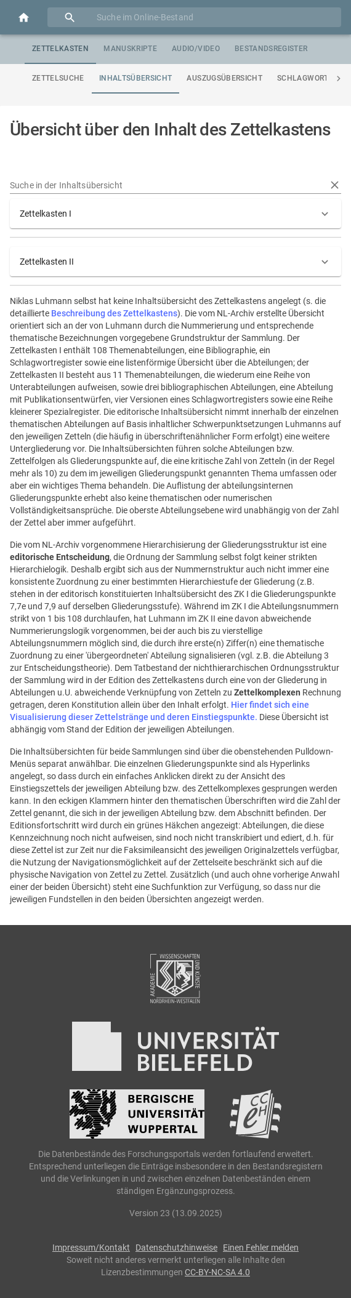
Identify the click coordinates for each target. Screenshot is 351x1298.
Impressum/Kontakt (91, 1247)
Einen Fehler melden (261, 1247)
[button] (175, 213)
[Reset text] (335, 185)
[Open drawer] (24, 17)
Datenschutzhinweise (176, 1247)
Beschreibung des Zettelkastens (114, 313)
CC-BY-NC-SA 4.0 (217, 1272)
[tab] (60, 49)
